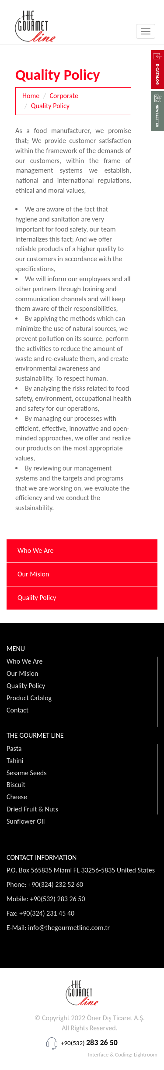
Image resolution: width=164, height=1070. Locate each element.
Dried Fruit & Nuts (32, 809)
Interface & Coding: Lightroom (122, 1054)
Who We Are (35, 550)
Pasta (14, 748)
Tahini (15, 760)
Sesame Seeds (27, 773)
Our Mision (33, 574)
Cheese (17, 797)
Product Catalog (29, 698)
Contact (17, 710)
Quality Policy (50, 106)
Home (30, 96)
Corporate (64, 96)
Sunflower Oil (26, 821)
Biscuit (16, 784)
